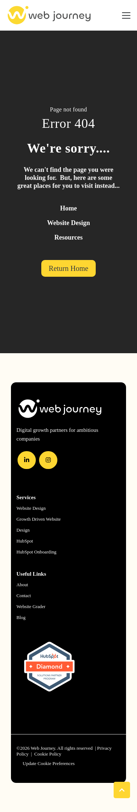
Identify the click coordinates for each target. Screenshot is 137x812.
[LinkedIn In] (26, 460)
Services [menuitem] (25, 497)
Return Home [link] (68, 268)
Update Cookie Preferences (49, 763)
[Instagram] (48, 460)
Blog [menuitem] (21, 617)
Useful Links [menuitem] (31, 574)
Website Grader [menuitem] (30, 606)
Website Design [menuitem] (31, 508)
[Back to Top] (122, 790)
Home (68, 208)
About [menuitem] (22, 584)
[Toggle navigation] (126, 15)
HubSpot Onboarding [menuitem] (36, 552)
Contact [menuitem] (23, 595)
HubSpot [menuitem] (24, 541)
